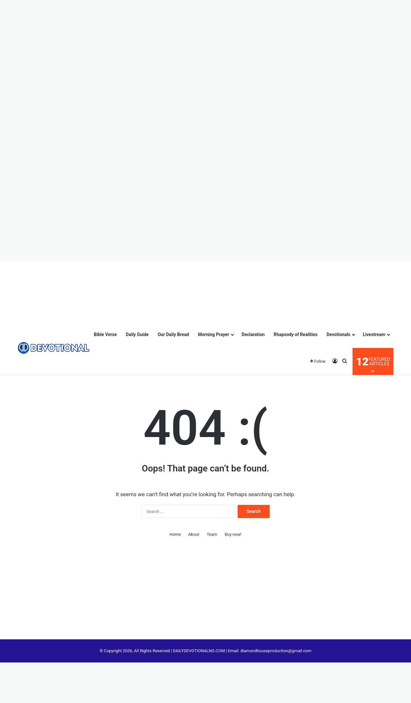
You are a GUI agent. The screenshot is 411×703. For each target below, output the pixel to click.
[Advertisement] (32, 19)
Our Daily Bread (173, 334)
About (193, 534)
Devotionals (338, 334)
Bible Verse (105, 334)
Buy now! (233, 534)
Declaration (253, 334)
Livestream (374, 334)
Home (175, 534)
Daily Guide (137, 334)
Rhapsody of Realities (296, 334)
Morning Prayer (213, 334)
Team (212, 534)
